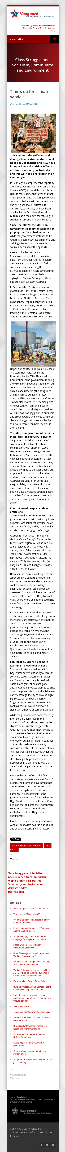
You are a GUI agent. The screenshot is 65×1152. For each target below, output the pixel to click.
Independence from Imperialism (27, 877)
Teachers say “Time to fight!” (27, 914)
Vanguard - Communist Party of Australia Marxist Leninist (31, 1132)
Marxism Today (17, 888)
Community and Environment (25, 884)
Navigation (16, 39)
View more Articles (19, 1074)
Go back (16, 859)
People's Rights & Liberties (24, 880)
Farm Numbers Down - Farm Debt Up (31, 981)
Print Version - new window (26, 845)
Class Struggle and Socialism (25, 873)
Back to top (21, 1097)
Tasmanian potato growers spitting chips (32, 1012)
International (15, 891)
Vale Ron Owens (21, 1006)
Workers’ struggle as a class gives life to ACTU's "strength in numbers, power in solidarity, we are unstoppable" (32, 973)
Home (12, 1097)
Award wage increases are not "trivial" (32, 908)
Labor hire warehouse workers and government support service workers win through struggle (32, 998)
